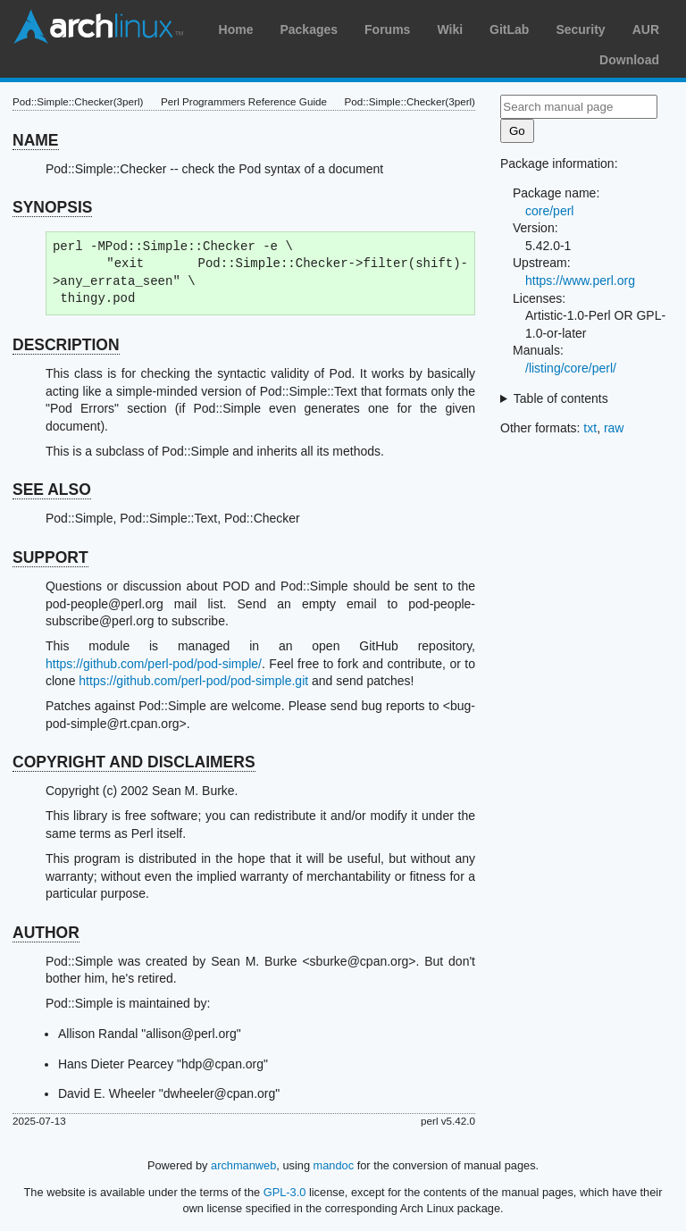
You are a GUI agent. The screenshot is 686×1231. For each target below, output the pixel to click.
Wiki (450, 29)
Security (580, 29)
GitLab (509, 29)
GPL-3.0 (285, 1192)
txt (590, 428)
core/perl (549, 211)
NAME (36, 140)
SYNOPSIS (52, 207)
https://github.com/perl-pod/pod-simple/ (154, 664)
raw (614, 428)
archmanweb (243, 1165)
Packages (309, 29)
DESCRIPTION (66, 345)
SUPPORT (50, 557)
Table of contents (561, 398)
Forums (387, 29)
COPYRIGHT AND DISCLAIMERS (134, 762)
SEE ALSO (52, 489)
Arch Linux (98, 27)
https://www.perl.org (580, 280)
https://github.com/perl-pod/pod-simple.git (193, 681)
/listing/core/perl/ (570, 368)
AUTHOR (46, 933)
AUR (645, 29)
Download (629, 60)
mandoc (334, 1165)
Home (236, 29)
